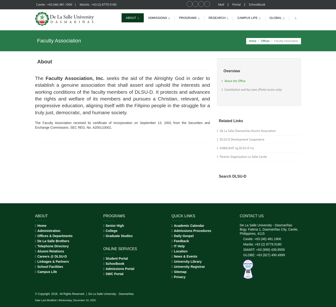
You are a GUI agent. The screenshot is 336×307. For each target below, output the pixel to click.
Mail (221, 4)
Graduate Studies (119, 236)
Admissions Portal (120, 269)
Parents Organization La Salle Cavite (243, 157)
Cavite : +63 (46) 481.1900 (54, 4)
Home (252, 41)
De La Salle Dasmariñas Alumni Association (248, 131)
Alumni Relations (50, 251)
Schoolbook (257, 4)
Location (180, 251)
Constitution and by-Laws (253, 90)
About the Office (234, 81)
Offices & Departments (55, 236)
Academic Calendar (189, 226)
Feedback (181, 241)
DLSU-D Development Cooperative (242, 139)
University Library (188, 261)
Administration (48, 231)
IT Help (179, 246)
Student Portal (117, 258)
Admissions (160, 18)
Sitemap (180, 272)
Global (278, 18)
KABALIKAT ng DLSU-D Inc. (237, 148)
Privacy (180, 277)
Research (219, 18)
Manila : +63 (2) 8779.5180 (98, 4)
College (112, 231)
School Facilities (50, 267)
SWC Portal (114, 274)
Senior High (115, 226)
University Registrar (189, 267)
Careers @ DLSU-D (52, 256)
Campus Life (47, 272)
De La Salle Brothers (53, 241)
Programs (190, 18)
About (133, 18)
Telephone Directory (53, 246)
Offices (265, 41)
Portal (236, 4)
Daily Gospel (184, 236)
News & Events (185, 256)
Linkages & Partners (53, 261)
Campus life (249, 18)
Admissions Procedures (192, 231)
